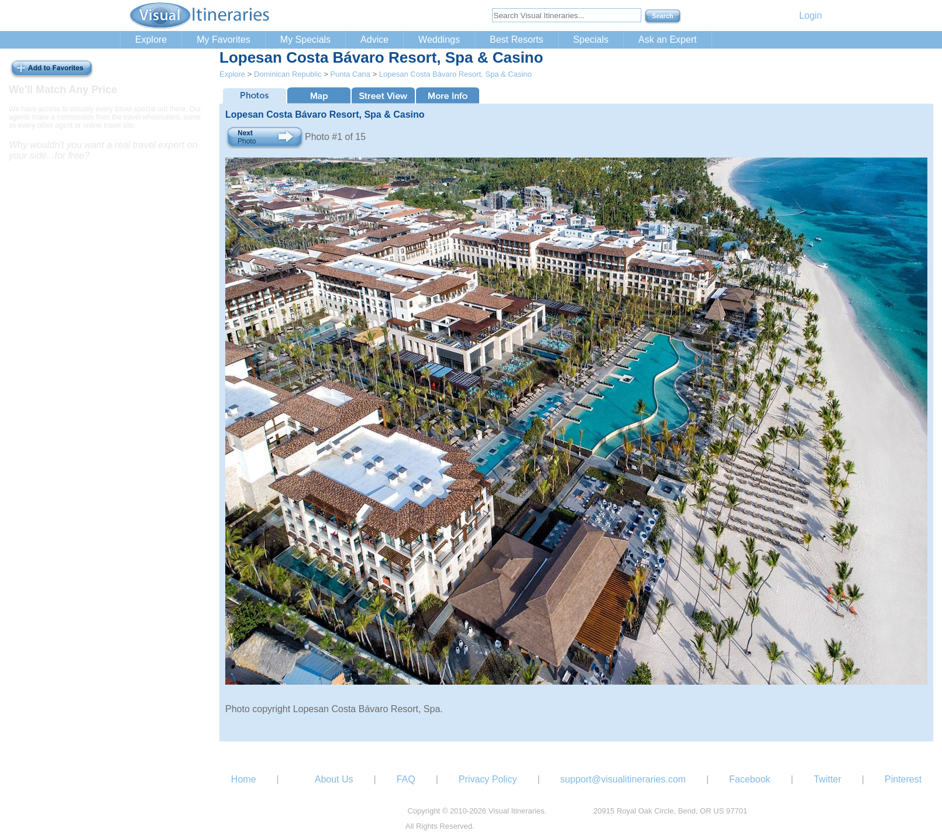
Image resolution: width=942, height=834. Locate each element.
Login (810, 15)
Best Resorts (517, 40)
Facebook (749, 779)
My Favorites (223, 40)
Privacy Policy (488, 779)
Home (243, 779)
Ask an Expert (667, 40)
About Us (334, 779)
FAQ (406, 779)
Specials (590, 40)
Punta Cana (350, 74)
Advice (374, 40)
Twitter (827, 779)
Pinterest (903, 779)
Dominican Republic (288, 74)
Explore (151, 40)
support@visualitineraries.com (623, 779)
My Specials (305, 40)
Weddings (439, 40)
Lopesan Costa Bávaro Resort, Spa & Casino (455, 74)
